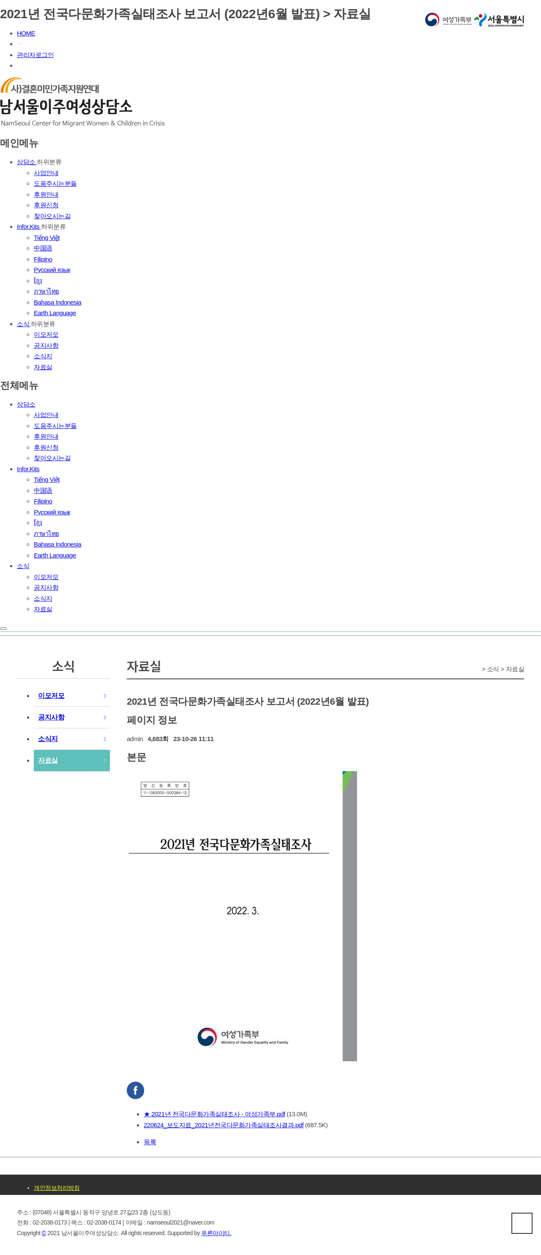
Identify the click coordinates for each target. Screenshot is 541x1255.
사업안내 (46, 172)
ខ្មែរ (38, 280)
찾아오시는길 (52, 216)
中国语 (43, 248)
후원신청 (46, 205)
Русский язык (52, 269)
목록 (150, 1141)
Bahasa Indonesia (57, 302)
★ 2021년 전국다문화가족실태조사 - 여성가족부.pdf (214, 1114)
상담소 (27, 161)
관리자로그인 (35, 54)
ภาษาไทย (46, 291)
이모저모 (46, 334)
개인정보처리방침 (56, 1188)
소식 (24, 323)
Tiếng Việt (47, 237)
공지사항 (46, 345)
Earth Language (55, 312)
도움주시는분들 (55, 183)
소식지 (43, 356)
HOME (26, 33)
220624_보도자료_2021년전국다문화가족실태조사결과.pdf (223, 1125)
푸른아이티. (216, 1233)
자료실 (43, 367)
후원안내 (46, 194)
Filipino (43, 259)
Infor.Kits (29, 226)
